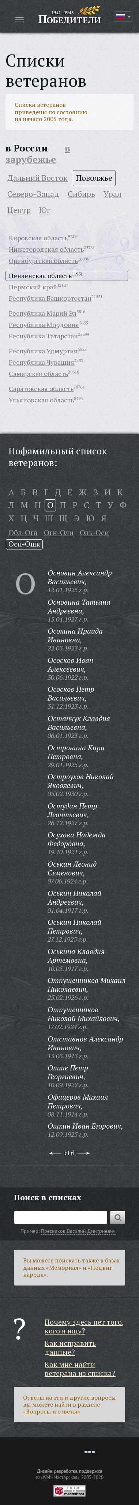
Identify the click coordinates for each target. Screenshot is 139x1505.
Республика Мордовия (44, 324)
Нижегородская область (46, 249)
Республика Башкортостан (50, 298)
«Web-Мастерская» (60, 1477)
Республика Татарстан (43, 335)
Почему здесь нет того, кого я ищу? (84, 1326)
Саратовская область (41, 388)
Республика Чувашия (41, 362)
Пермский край (33, 286)
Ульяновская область (41, 399)
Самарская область (38, 373)
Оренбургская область (43, 260)
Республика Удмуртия (43, 350)
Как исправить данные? (70, 1347)
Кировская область (38, 237)
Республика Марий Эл (42, 313)
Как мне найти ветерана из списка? (80, 1368)
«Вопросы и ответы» (51, 1411)
